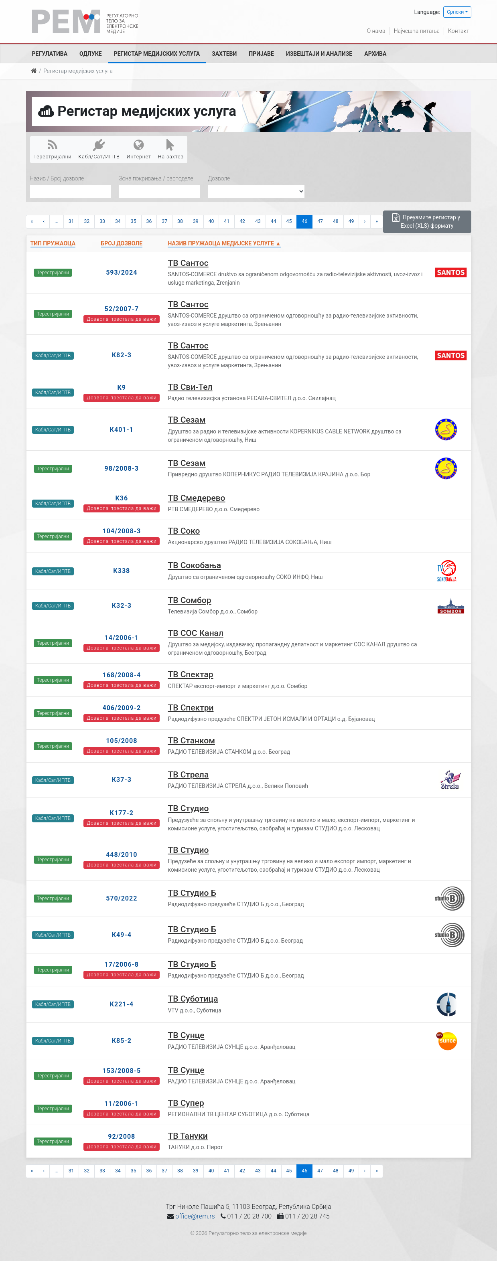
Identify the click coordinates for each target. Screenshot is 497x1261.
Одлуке (90, 54)
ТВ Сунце (186, 1035)
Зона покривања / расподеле (156, 178)
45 (289, 221)
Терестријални (53, 149)
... (57, 221)
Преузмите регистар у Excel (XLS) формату (426, 221)
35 (133, 221)
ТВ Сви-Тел (190, 387)
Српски (455, 12)
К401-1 (122, 429)
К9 (122, 387)
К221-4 (122, 1004)
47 (320, 221)
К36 (121, 498)
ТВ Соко (184, 531)
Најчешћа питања (417, 31)
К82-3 (122, 355)
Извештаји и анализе (319, 54)
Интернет (139, 149)
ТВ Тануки (187, 1136)
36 (149, 221)
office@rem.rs (195, 1216)
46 (304, 221)
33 (102, 221)
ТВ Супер (186, 1103)
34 (118, 221)
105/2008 (121, 741)
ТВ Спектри (190, 707)
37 (164, 221)
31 (71, 221)
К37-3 (122, 779)
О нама (376, 31)
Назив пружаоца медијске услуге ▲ (224, 243)
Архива (375, 54)
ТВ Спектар (190, 674)
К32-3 (122, 605)
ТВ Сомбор (189, 600)
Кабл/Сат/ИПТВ (99, 149)
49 (351, 221)
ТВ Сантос (188, 263)
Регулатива (50, 54)
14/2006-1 (122, 638)
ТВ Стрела (188, 774)
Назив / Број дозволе (57, 178)
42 (242, 221)
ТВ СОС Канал (195, 633)
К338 (121, 571)
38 (180, 221)
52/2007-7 (122, 309)
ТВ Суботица (193, 999)
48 (336, 221)
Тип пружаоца (53, 243)
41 (226, 221)
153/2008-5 (121, 1071)
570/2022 (121, 898)
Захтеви (224, 54)
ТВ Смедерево (196, 498)
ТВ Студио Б (192, 893)
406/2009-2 (121, 708)
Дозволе (219, 178)
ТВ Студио (188, 808)
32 (86, 221)
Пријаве (261, 54)
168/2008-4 (121, 675)
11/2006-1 (122, 1103)
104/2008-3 (121, 531)
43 (258, 221)
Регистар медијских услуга (157, 54)
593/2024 (121, 272)
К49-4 (122, 935)
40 (211, 221)
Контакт (458, 31)
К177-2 (122, 813)
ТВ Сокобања (194, 565)
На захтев (171, 149)
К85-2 (122, 1040)
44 (273, 221)
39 (196, 221)
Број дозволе (121, 243)
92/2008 (121, 1136)
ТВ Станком (191, 740)
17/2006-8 (122, 964)
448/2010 (121, 854)
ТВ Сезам (186, 420)
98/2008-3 (122, 468)
